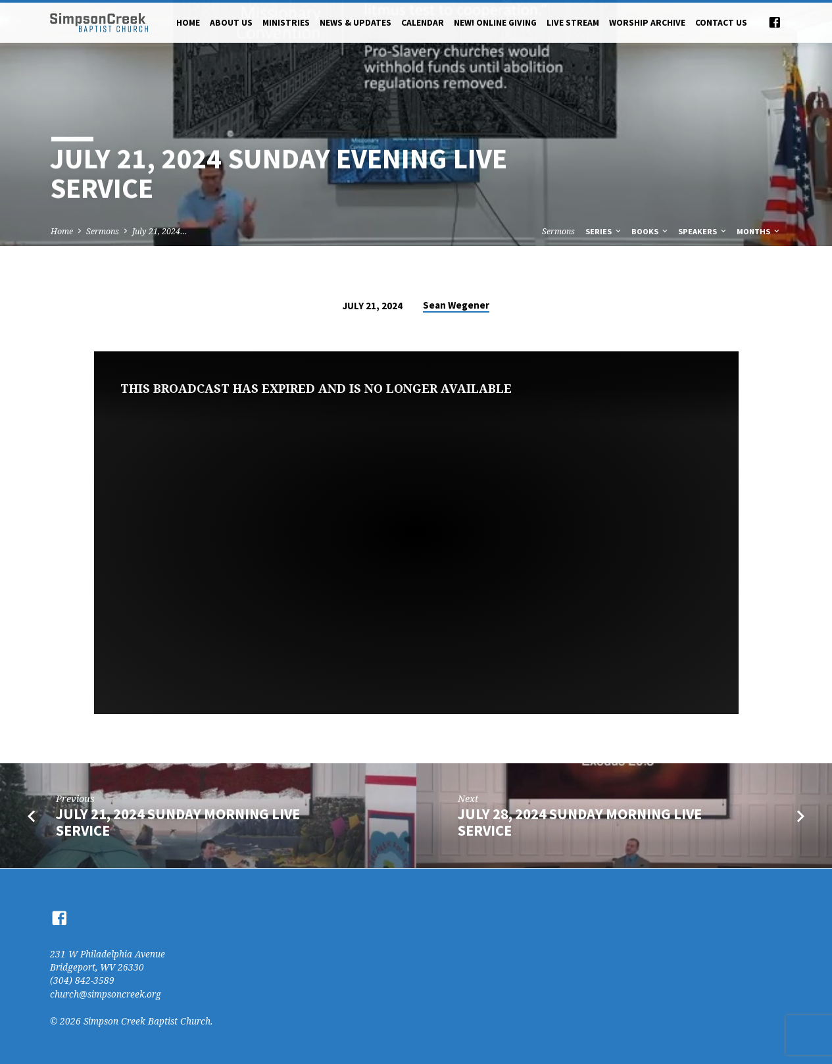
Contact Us (721, 22)
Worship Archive (647, 22)
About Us (231, 22)
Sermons (102, 231)
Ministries (286, 22)
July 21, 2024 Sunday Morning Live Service (178, 822)
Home (188, 22)
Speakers (703, 231)
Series (604, 231)
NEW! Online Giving (495, 22)
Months (759, 231)
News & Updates (355, 22)
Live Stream (573, 22)
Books (650, 231)
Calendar (422, 22)
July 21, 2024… (159, 231)
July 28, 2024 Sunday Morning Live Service (580, 822)
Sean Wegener (456, 305)
